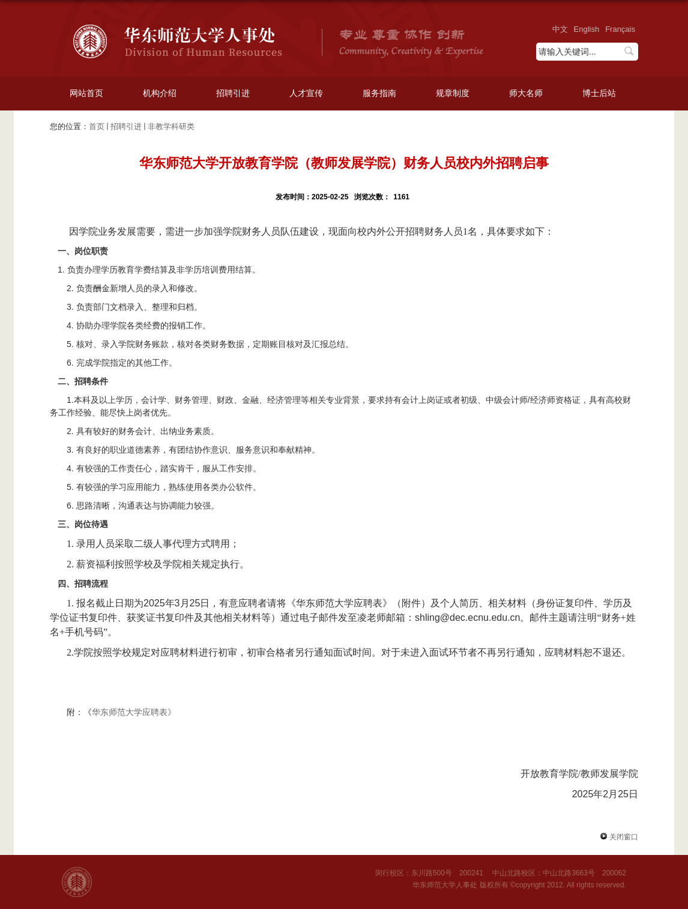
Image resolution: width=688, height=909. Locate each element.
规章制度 (452, 93)
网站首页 (86, 93)
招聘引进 (233, 93)
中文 (560, 29)
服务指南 (379, 93)
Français (620, 29)
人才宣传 (306, 93)
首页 (96, 126)
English (587, 29)
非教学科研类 (171, 126)
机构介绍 (160, 93)
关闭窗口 (617, 837)
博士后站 (599, 93)
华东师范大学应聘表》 (134, 712)
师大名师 (526, 93)
